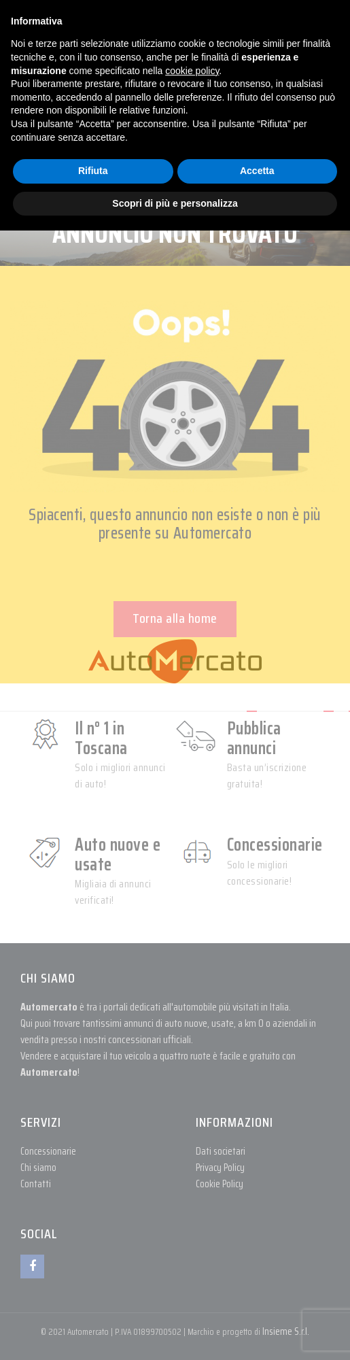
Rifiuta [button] (93, 170)
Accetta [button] (257, 170)
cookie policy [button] (192, 70)
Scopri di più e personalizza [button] (174, 203)
